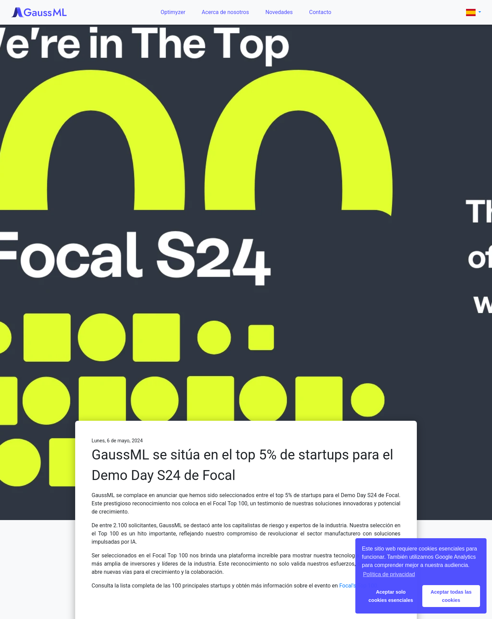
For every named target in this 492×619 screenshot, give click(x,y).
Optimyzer (173, 12)
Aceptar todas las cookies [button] (451, 596)
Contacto (320, 12)
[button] (473, 12)
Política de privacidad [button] (389, 574)
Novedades (279, 12)
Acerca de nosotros (225, 12)
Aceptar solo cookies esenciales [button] (391, 596)
